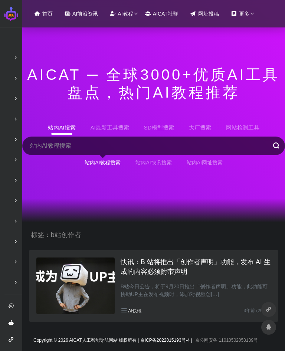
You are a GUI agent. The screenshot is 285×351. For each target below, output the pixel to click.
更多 (240, 13)
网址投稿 (204, 13)
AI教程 (121, 13)
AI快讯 (134, 311)
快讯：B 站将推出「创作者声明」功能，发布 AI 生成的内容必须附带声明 (196, 266)
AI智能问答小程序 (13, 342)
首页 (43, 13)
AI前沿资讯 (81, 13)
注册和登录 (13, 309)
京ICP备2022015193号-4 (165, 340)
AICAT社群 (161, 13)
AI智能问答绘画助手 (13, 325)
